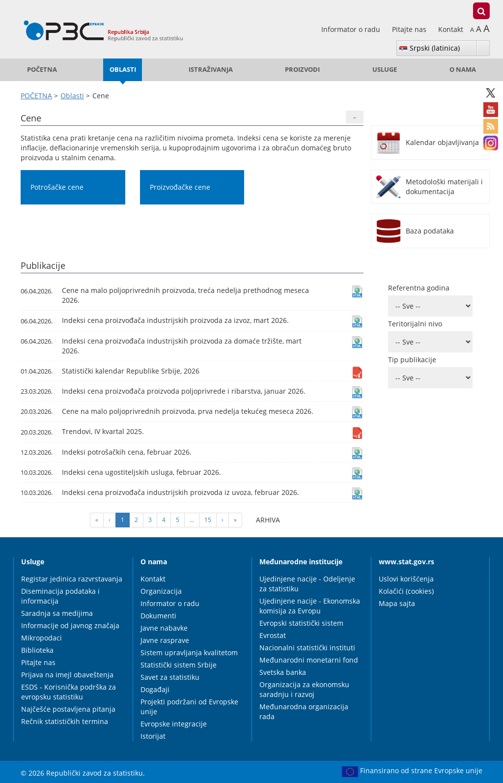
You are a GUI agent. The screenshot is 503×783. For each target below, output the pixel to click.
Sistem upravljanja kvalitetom (189, 652)
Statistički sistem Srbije (178, 664)
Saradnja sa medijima (57, 613)
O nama (462, 69)
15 (207, 520)
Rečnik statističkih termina (64, 721)
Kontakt (450, 29)
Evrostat (272, 635)
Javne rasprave (164, 640)
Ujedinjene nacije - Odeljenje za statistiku (307, 583)
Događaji (154, 689)
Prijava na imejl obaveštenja (67, 674)
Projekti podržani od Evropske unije (189, 706)
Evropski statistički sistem (301, 623)
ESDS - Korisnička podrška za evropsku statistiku (68, 691)
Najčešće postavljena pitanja (68, 709)
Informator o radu (351, 29)
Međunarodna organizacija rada (303, 711)
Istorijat (153, 736)
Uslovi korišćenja (406, 578)
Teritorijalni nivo (415, 323)
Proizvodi (302, 69)
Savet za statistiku (169, 677)
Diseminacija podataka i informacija (60, 596)
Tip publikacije (412, 359)
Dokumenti (158, 615)
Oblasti (123, 69)
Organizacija (161, 591)
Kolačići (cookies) (406, 591)
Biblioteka (37, 650)
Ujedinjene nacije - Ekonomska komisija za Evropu (309, 605)
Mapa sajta (397, 603)
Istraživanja (211, 69)
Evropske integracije (173, 723)
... (192, 520)
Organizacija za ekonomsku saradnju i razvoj (304, 689)
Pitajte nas (410, 29)
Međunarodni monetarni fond (308, 660)
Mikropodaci (41, 637)
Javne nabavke (164, 628)
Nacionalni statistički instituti (307, 647)
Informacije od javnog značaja (70, 625)
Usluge (384, 69)
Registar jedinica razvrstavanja (71, 578)
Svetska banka (282, 672)
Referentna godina (418, 287)
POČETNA (42, 69)
